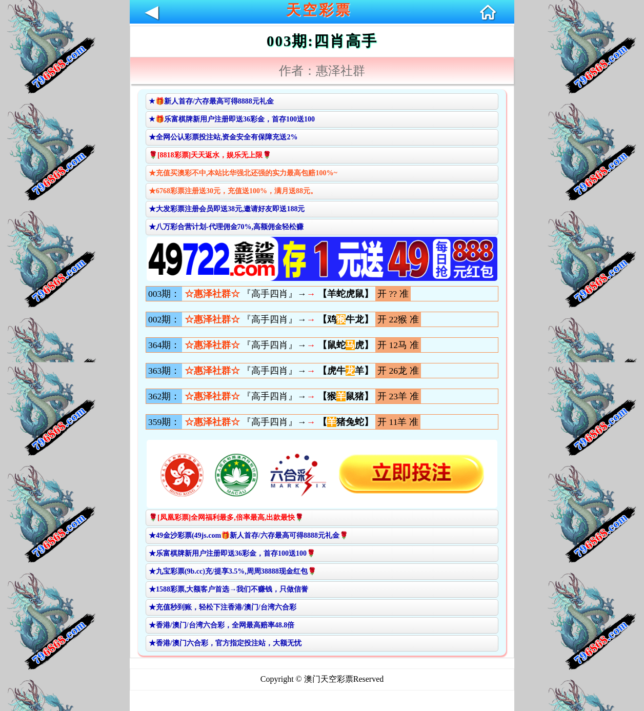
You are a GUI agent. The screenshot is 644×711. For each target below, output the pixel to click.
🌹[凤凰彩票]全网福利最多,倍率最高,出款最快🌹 (226, 517)
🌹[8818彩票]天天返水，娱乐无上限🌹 (210, 155)
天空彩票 (319, 10)
